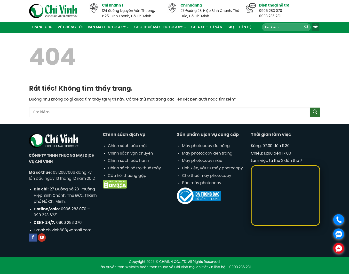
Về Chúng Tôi (70, 27)
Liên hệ (245, 27)
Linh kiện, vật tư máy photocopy (212, 168)
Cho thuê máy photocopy (160, 27)
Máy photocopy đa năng (206, 146)
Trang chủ (42, 27)
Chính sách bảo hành (128, 161)
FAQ (231, 27)
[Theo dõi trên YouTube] (42, 237)
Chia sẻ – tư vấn (206, 27)
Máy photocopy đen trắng (207, 153)
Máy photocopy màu (202, 161)
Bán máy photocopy (201, 183)
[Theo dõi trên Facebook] (33, 238)
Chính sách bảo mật (127, 146)
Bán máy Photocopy (108, 27)
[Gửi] (306, 27)
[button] (315, 27)
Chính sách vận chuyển (130, 153)
